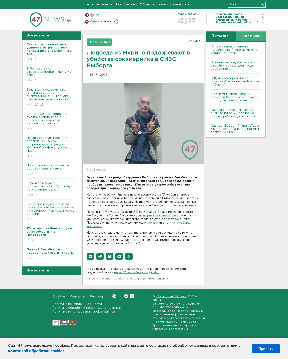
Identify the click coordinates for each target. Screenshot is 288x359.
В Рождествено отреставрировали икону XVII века (50, 74)
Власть (87, 4)
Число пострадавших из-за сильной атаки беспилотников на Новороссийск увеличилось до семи (50, 212)
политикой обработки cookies (36, 351)
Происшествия (126, 4)
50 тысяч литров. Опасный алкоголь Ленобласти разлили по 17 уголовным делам (234, 97)
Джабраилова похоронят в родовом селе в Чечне (50, 169)
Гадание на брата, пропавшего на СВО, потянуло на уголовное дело (50, 189)
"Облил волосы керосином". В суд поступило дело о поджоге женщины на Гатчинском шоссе (50, 121)
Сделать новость (103, 21)
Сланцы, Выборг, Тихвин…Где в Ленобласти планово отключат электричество (235, 128)
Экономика (104, 4)
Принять (266, 349)
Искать (262, 4)
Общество (148, 4)
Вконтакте (114, 296)
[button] (90, 256)
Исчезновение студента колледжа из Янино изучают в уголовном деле (234, 49)
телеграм (97, 15)
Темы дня (220, 35)
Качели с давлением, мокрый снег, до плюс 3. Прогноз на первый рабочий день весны (233, 113)
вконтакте (92, 15)
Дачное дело (180, 4)
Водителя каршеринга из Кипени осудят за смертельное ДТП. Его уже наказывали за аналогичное (50, 97)
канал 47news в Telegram (131, 272)
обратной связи (158, 279)
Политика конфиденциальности (77, 304)
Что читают (250, 35)
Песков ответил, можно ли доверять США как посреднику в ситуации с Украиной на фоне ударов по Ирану (50, 147)
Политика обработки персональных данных (86, 308)
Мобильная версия (87, 15)
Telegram (132, 296)
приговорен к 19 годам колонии (158, 215)
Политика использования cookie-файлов (83, 311)
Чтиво (163, 4)
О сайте (58, 296)
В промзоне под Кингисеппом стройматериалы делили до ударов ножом (234, 65)
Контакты (77, 296)
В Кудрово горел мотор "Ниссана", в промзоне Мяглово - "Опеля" (235, 81)
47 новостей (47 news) (171, 296)
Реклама (96, 296)
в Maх (155, 272)
